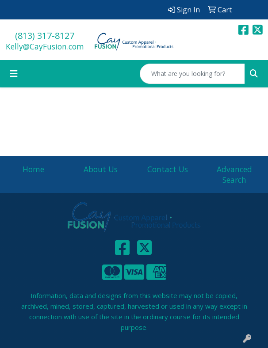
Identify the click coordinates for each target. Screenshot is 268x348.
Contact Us (167, 169)
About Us (101, 169)
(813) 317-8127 (44, 36)
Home (33, 169)
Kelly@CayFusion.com (45, 46)
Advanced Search (234, 174)
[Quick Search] (192, 74)
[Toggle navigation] (13, 74)
